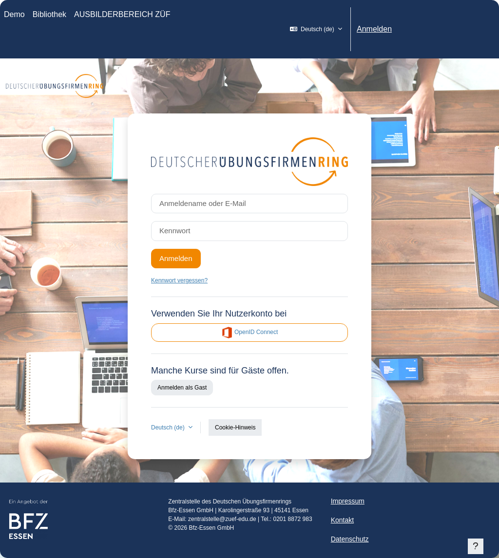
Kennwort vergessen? (179, 280)
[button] (316, 29)
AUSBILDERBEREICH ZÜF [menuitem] (122, 14)
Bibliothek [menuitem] (49, 14)
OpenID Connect (249, 332)
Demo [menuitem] (14, 14)
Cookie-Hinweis (235, 427)
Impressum (348, 501)
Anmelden (374, 29)
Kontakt (342, 520)
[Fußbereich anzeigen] (475, 546)
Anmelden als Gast (182, 387)
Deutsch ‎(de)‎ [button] (168, 427)
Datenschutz (350, 539)
